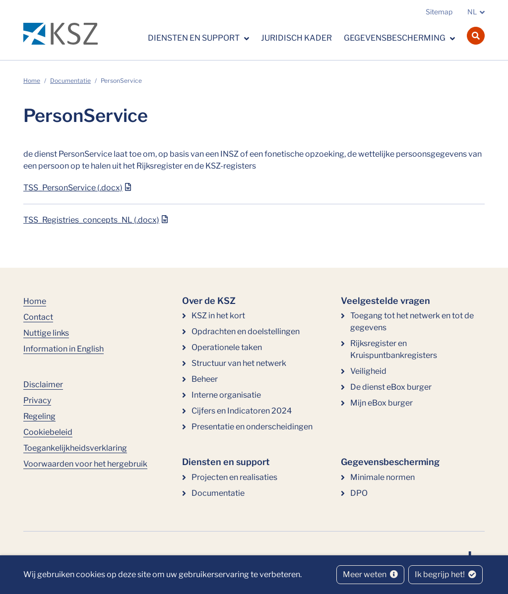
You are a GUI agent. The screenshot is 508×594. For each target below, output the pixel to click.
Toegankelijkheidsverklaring (75, 448)
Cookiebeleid (47, 432)
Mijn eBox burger (381, 403)
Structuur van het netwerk (238, 363)
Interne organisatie (226, 395)
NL (472, 11)
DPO (359, 493)
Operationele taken (226, 347)
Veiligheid (368, 371)
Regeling (39, 416)
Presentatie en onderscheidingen (252, 426)
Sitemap (439, 11)
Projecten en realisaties (234, 477)
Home (31, 80)
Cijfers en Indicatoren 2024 (241, 411)
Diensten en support (194, 38)
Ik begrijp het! (445, 574)
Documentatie (70, 80)
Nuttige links (46, 333)
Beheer (204, 379)
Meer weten (370, 574)
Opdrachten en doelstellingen (245, 331)
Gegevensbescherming (395, 38)
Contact (38, 317)
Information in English (63, 349)
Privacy (37, 400)
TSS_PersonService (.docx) (73, 187)
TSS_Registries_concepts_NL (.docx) (91, 220)
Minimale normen (382, 477)
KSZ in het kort (218, 315)
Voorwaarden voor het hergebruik (85, 464)
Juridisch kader (296, 38)
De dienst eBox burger (391, 387)
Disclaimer (43, 384)
